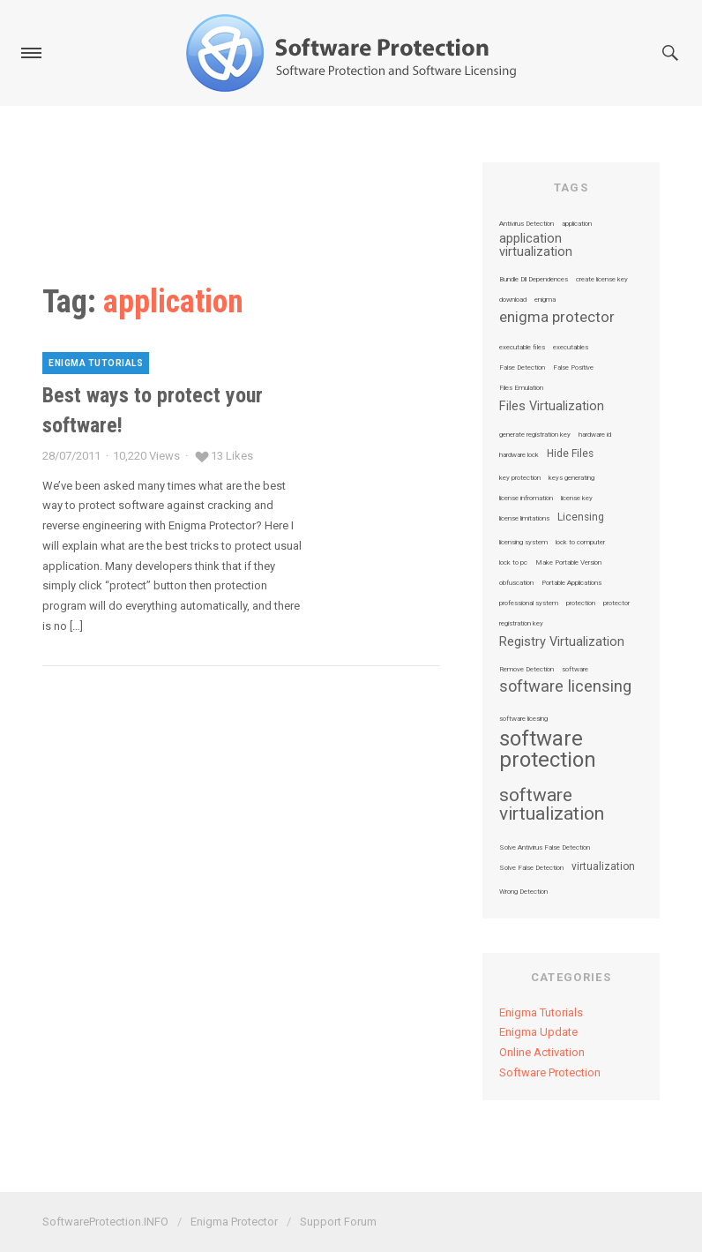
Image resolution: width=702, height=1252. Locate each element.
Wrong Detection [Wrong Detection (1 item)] (523, 892)
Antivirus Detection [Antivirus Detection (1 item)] (526, 224)
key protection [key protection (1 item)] (520, 478)
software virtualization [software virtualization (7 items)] (551, 804)
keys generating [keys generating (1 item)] (571, 478)
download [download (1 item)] (512, 300)
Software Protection (550, 1072)
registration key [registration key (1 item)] (521, 623)
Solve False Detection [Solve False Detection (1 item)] (531, 868)
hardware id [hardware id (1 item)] (595, 435)
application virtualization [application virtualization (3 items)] (535, 246)
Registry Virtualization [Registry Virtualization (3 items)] (561, 642)
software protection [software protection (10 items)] (547, 749)
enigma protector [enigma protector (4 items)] (557, 318)
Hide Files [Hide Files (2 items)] (570, 454)
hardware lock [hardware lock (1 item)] (519, 455)
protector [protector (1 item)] (616, 603)
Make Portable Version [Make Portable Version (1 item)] (568, 562)
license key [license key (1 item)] (577, 498)
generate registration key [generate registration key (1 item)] (535, 435)
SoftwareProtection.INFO (105, 1221)
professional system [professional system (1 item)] (528, 603)
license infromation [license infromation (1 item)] (526, 498)
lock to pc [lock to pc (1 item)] (513, 562)
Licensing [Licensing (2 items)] (580, 518)
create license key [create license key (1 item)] (602, 279)
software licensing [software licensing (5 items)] (565, 686)
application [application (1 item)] (577, 224)
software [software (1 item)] (575, 669)
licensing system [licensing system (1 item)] (523, 542)
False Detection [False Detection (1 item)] (522, 367)
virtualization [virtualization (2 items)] (603, 867)
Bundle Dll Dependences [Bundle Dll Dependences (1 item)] (533, 279)
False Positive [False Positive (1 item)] (573, 367)
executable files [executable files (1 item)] (522, 347)
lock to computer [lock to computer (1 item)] (580, 542)
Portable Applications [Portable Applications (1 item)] (571, 583)
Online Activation (542, 1052)
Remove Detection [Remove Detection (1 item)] (526, 669)
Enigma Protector (234, 1221)
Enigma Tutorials (96, 363)
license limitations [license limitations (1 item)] (524, 518)
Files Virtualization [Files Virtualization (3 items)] (551, 407)
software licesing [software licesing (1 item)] (523, 719)
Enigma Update (538, 1031)
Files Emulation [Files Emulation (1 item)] (521, 388)
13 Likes (232, 455)
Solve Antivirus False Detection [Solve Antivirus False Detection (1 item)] (544, 847)
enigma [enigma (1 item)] (545, 300)
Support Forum (338, 1221)
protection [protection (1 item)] (580, 603)
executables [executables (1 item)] (570, 347)
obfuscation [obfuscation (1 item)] (516, 583)
